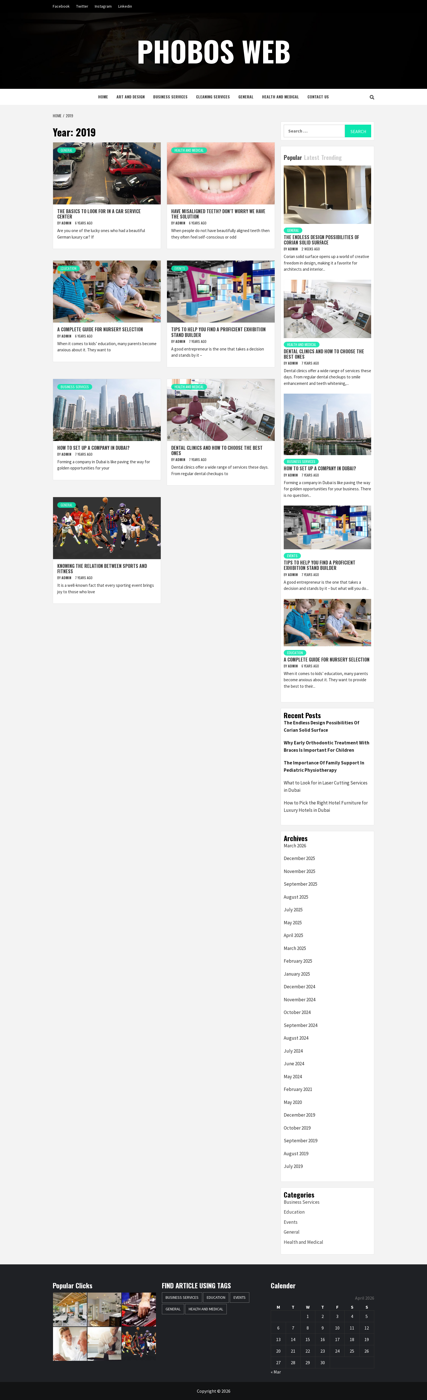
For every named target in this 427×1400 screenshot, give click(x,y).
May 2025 (293, 923)
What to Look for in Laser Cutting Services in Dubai (325, 786)
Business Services (170, 97)
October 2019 (297, 1128)
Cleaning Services (213, 97)
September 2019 (300, 1140)
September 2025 (300, 884)
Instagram (103, 6)
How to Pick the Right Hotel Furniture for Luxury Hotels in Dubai (326, 806)
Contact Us (318, 97)
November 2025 (299, 871)
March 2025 (295, 948)
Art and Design (130, 97)
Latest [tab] (311, 157)
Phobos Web (213, 51)
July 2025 (293, 910)
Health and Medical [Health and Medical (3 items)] (206, 1308)
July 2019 (293, 1166)
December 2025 (299, 858)
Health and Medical (280, 97)
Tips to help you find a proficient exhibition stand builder (218, 332)
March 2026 (295, 846)
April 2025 (293, 935)
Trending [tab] (331, 157)
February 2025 (298, 961)
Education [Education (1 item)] (216, 1297)
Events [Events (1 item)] (240, 1297)
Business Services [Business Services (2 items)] (182, 1297)
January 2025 (297, 974)
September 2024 (300, 1025)
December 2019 (299, 1115)
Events (180, 268)
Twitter (82, 6)
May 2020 (293, 1102)
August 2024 (296, 1038)
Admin (66, 223)
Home (103, 97)
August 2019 (296, 1153)
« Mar (276, 1372)
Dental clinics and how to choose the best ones (217, 450)
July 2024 (293, 1051)
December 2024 (299, 987)
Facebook (61, 6)
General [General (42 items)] (173, 1308)
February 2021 (298, 1089)
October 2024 (297, 1012)
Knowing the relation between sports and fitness (102, 569)
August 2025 (296, 897)
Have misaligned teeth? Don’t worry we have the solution (218, 214)
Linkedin (125, 6)
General (246, 97)
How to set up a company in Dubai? (93, 447)
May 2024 (293, 1076)
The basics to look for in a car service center (99, 214)
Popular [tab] (293, 157)
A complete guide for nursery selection (100, 329)
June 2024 (294, 1064)
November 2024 (299, 999)
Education (68, 268)
